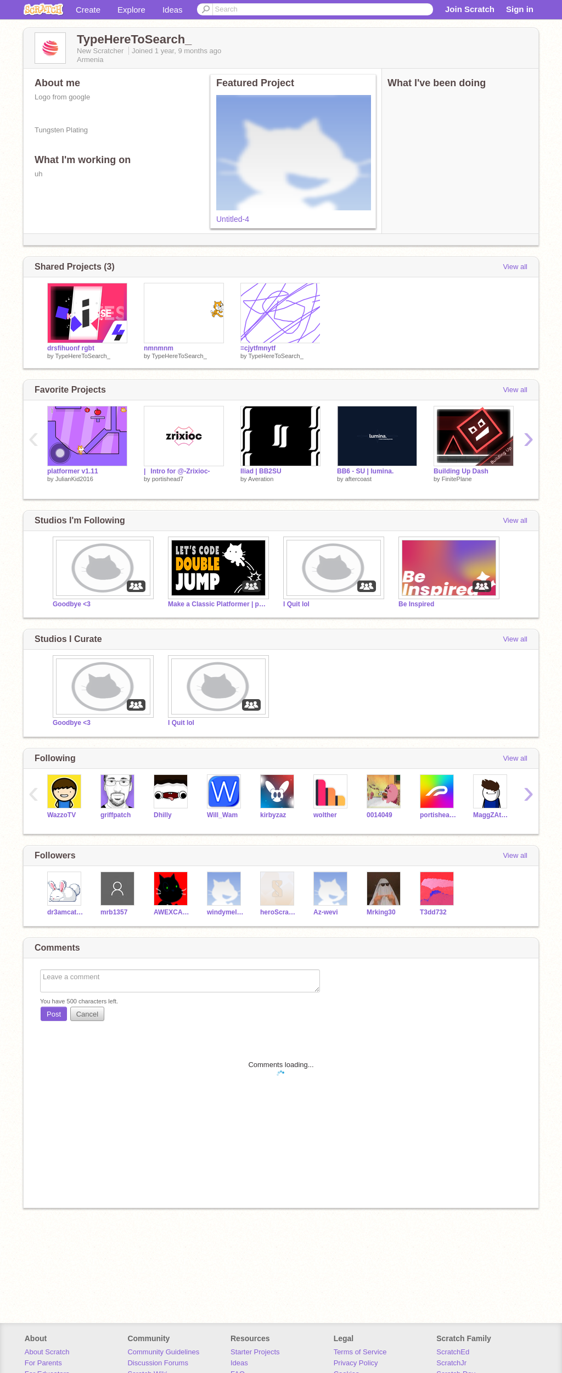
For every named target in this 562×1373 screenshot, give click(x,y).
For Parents (43, 1363)
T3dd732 (433, 912)
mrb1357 (113, 912)
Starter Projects (255, 1352)
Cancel (87, 1014)
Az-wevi (325, 912)
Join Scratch (469, 9)
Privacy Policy (356, 1363)
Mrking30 (381, 912)
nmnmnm (158, 348)
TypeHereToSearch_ (82, 356)
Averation (260, 479)
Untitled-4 (232, 219)
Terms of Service (360, 1352)
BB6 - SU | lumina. (365, 471)
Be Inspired (416, 604)
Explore (131, 9)
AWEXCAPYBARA (172, 912)
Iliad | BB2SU (261, 471)
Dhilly (163, 815)
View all (515, 267)
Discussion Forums (157, 1363)
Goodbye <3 (72, 604)
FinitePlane (457, 479)
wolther (325, 815)
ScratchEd (452, 1352)
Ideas (172, 9)
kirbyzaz (273, 815)
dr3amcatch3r (65, 912)
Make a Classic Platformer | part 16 (217, 604)
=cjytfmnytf (258, 348)
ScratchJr (451, 1363)
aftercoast (358, 479)
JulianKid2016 (74, 479)
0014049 (379, 815)
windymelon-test (225, 912)
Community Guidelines (163, 1352)
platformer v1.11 (72, 471)
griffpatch (115, 815)
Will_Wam (222, 815)
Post (54, 1014)
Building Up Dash (461, 471)
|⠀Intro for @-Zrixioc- (177, 471)
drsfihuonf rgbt (70, 348)
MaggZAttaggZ (491, 815)
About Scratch (47, 1352)
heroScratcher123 (278, 912)
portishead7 (168, 479)
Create (88, 9)
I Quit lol (296, 604)
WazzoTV (61, 815)
